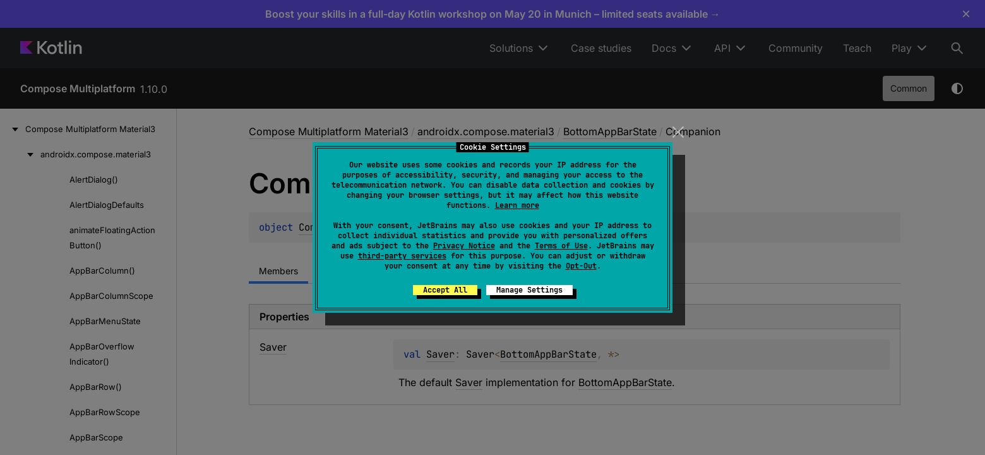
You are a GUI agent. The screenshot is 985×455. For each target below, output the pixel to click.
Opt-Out (581, 266)
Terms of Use (561, 246)
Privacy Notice (464, 246)
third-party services (402, 256)
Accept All (445, 290)
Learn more (517, 205)
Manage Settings (529, 290)
